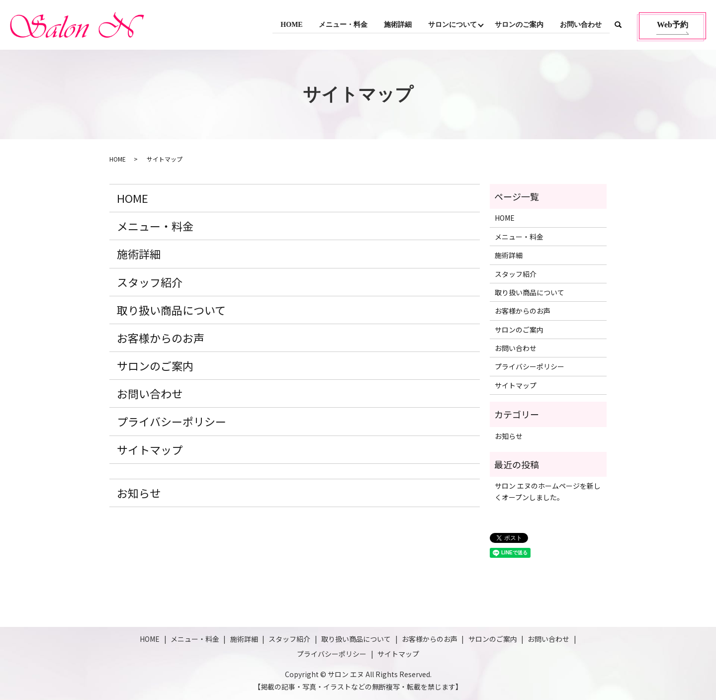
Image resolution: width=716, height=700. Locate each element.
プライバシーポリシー (171, 421)
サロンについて (451, 24)
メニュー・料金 (341, 24)
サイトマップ (149, 449)
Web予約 (672, 24)
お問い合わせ (581, 24)
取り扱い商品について (171, 310)
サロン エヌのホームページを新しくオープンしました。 (548, 491)
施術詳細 (396, 24)
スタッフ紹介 (149, 282)
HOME (289, 24)
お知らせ (139, 493)
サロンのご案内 (518, 24)
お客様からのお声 (160, 338)
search (618, 24)
